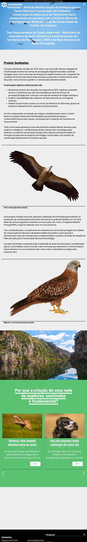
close (61, 1)
